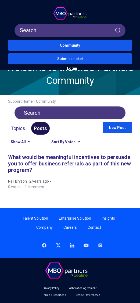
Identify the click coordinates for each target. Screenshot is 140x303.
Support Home (20, 101)
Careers (70, 227)
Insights (108, 218)
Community (70, 45)
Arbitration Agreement (82, 288)
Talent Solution (35, 218)
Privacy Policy (50, 288)
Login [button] (72, 68)
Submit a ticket (70, 59)
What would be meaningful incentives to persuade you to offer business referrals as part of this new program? (69, 163)
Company (44, 227)
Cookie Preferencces (88, 295)
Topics (18, 128)
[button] (13, 5)
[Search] (70, 30)
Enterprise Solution (75, 218)
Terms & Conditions (54, 295)
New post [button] (117, 127)
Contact (94, 227)
